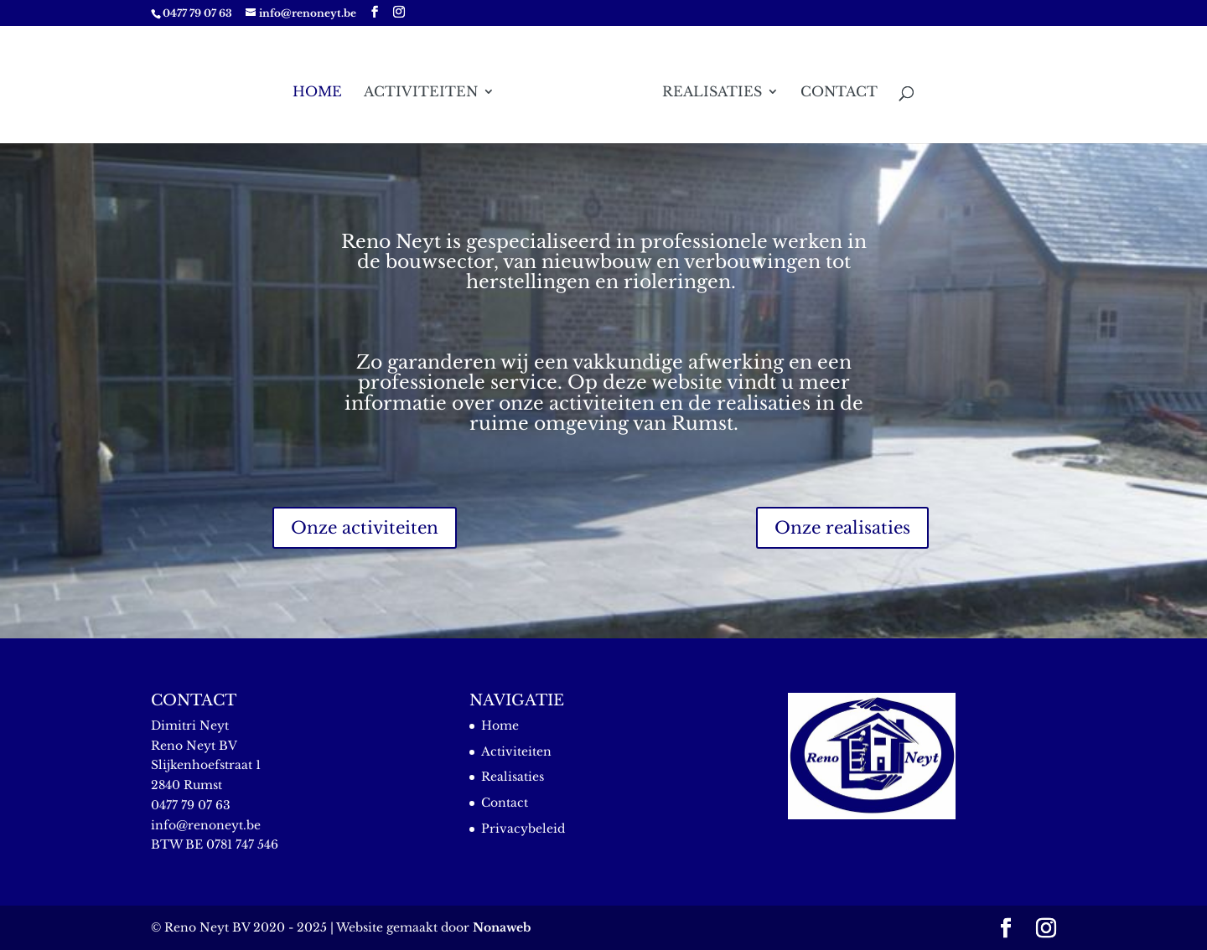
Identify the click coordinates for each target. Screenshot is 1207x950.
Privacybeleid (523, 828)
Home (317, 92)
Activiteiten (421, 92)
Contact (839, 92)
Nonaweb (502, 927)
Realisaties (712, 92)
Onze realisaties (842, 528)
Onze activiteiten (364, 528)
